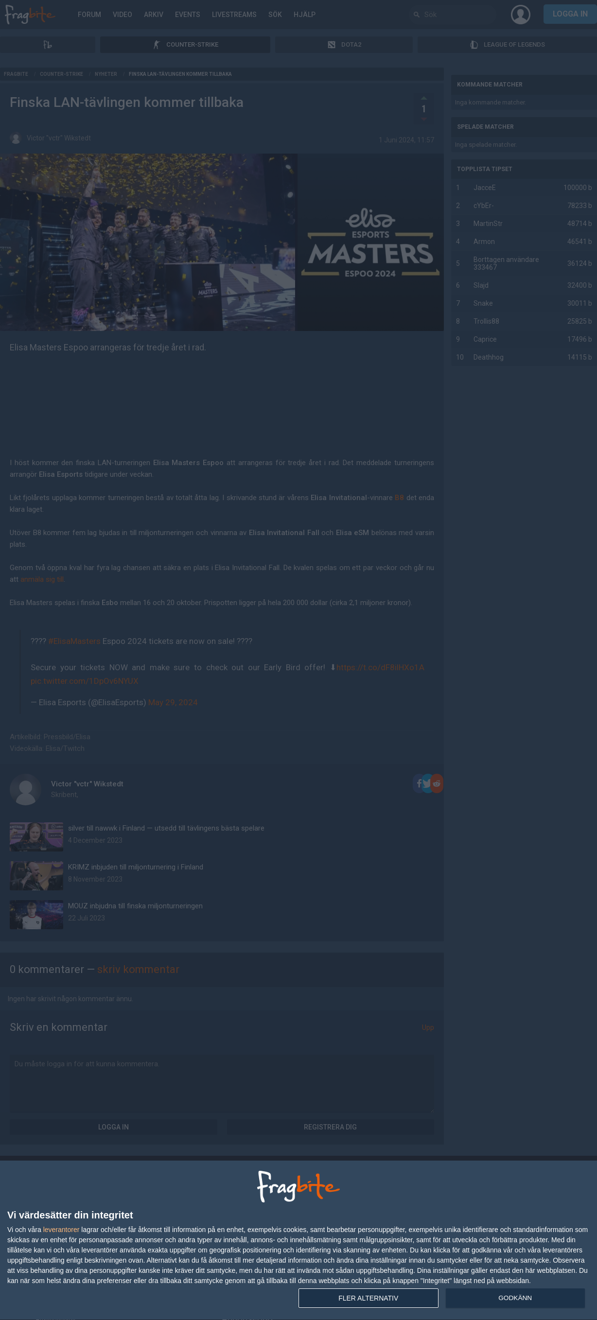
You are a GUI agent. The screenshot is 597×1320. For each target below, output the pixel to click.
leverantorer (61, 1229)
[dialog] (298, 1240)
